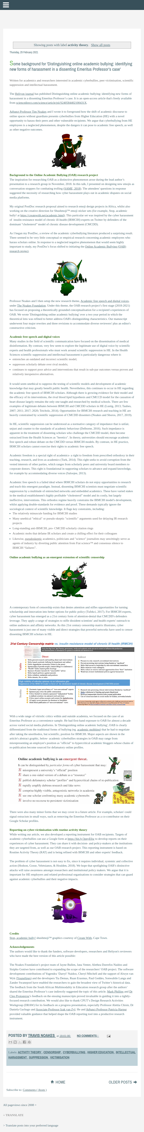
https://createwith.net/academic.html (42, 215)
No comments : (88, 1035)
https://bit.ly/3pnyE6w (81, 838)
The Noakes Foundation (31, 305)
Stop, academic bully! (23, 937)
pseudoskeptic (33, 538)
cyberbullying (74, 1052)
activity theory (30, 1052)
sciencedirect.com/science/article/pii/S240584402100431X (51, 102)
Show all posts (100, 45)
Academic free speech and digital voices (104, 301)
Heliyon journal (24, 93)
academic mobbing (88, 729)
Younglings (24, 978)
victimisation (60, 1057)
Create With (84, 937)
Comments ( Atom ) (35, 1089)
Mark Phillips (115, 991)
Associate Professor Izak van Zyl (55, 1009)
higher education (100, 1052)
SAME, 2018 (72, 188)
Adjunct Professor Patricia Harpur (106, 1009)
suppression (39, 1057)
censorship (52, 1052)
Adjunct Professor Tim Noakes (28, 111)
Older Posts (121, 1082)
